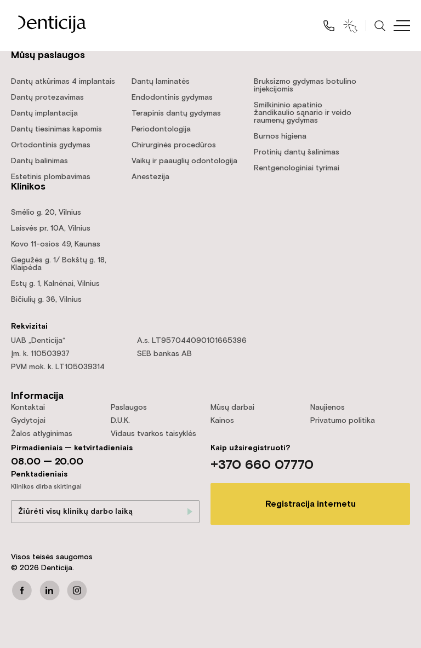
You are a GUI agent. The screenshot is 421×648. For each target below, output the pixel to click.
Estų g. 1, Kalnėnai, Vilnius (55, 284)
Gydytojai (28, 421)
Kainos (222, 421)
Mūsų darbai (232, 407)
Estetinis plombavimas (50, 177)
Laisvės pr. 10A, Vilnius (50, 228)
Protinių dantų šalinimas (296, 152)
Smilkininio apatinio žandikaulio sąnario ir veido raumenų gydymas (302, 112)
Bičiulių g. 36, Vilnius (46, 300)
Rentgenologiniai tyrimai (296, 168)
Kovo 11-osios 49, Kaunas (55, 244)
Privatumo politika (342, 421)
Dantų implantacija (44, 113)
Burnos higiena (280, 136)
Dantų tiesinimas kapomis (56, 129)
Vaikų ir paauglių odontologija (184, 161)
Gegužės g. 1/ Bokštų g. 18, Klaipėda (58, 264)
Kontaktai (28, 407)
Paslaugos (129, 407)
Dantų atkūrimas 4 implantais (63, 82)
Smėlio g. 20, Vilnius (46, 212)
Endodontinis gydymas (172, 97)
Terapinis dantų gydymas (176, 113)
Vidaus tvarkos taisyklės (153, 434)
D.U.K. (120, 421)
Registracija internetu (310, 504)
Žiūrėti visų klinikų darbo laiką (75, 512)
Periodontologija (161, 129)
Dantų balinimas (39, 161)
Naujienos (327, 407)
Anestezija (150, 177)
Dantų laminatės (161, 82)
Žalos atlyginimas (41, 434)
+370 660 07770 (262, 465)
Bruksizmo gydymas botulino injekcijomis (305, 85)
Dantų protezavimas (47, 97)
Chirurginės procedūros (174, 145)
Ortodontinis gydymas (50, 145)
